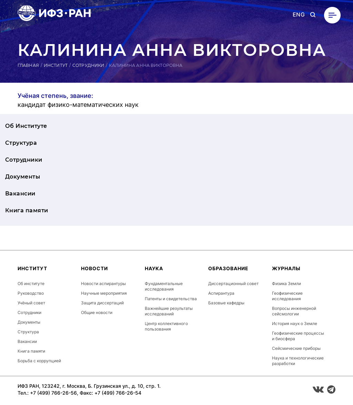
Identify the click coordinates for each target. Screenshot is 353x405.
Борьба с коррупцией (39, 360)
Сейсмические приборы (296, 348)
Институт (56, 65)
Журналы (286, 268)
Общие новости (96, 312)
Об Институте (26, 126)
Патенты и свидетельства (171, 298)
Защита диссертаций (102, 302)
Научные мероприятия (104, 293)
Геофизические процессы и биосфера (298, 336)
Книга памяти (26, 210)
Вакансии (20, 193)
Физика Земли (286, 283)
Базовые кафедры (226, 302)
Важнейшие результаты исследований (169, 311)
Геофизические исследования (287, 296)
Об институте (31, 283)
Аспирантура (221, 293)
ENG (299, 14)
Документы (22, 176)
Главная (28, 65)
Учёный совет (31, 302)
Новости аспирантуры (103, 283)
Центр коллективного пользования (166, 326)
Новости (94, 268)
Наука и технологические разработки (298, 360)
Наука (154, 268)
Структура (21, 143)
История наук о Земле (294, 323)
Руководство (31, 293)
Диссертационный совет (233, 283)
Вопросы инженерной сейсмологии (294, 311)
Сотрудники (88, 65)
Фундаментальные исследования (164, 286)
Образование (228, 268)
